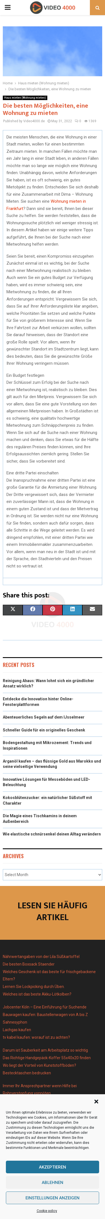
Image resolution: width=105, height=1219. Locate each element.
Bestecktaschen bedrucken (27, 1073)
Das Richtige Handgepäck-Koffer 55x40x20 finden (47, 1058)
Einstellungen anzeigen (52, 1197)
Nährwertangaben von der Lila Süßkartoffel (41, 956)
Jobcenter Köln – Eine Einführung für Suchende (45, 1007)
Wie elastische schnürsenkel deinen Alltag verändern (52, 834)
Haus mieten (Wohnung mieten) (25, 97)
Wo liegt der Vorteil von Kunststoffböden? (39, 1065)
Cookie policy (47, 1211)
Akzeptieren (52, 1167)
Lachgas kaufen (17, 1030)
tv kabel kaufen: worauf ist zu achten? (36, 1037)
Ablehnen (52, 1182)
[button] (96, 1101)
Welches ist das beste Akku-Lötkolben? (37, 994)
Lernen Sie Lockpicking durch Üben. (34, 986)
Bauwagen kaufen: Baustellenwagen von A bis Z (45, 1014)
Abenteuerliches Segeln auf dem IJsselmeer (44, 717)
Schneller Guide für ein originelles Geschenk (44, 730)
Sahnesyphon (15, 1022)
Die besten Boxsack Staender (29, 964)
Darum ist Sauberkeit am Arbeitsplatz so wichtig (45, 1050)
